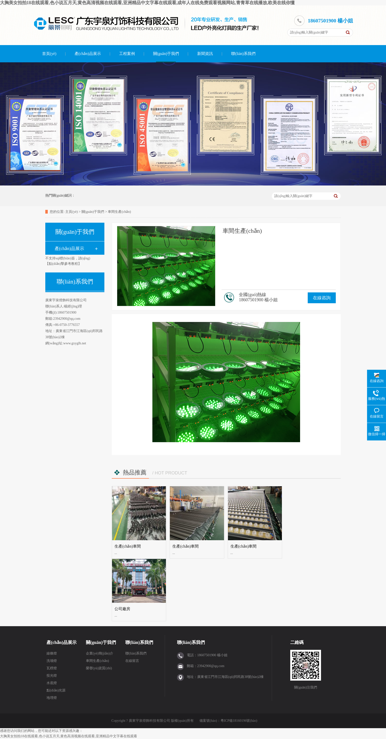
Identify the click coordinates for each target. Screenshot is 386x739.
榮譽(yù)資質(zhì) (99, 668)
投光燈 (52, 675)
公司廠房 (122, 609)
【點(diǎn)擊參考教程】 (63, 264)
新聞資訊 (205, 53)
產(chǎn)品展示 (88, 53)
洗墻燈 (52, 661)
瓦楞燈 (52, 668)
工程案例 (127, 53)
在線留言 (132, 661)
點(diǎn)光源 (56, 690)
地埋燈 (52, 698)
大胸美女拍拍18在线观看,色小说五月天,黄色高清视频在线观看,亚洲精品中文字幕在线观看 (68, 736)
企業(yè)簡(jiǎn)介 (99, 653)
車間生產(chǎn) (119, 212)
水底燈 (52, 683)
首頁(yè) (49, 53)
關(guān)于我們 (166, 53)
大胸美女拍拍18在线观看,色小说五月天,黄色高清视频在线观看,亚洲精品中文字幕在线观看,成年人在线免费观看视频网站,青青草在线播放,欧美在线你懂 (147, 2)
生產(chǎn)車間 (127, 546)
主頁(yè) (71, 212)
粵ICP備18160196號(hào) (239, 720)
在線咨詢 (322, 297)
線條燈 (52, 653)
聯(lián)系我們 (243, 53)
